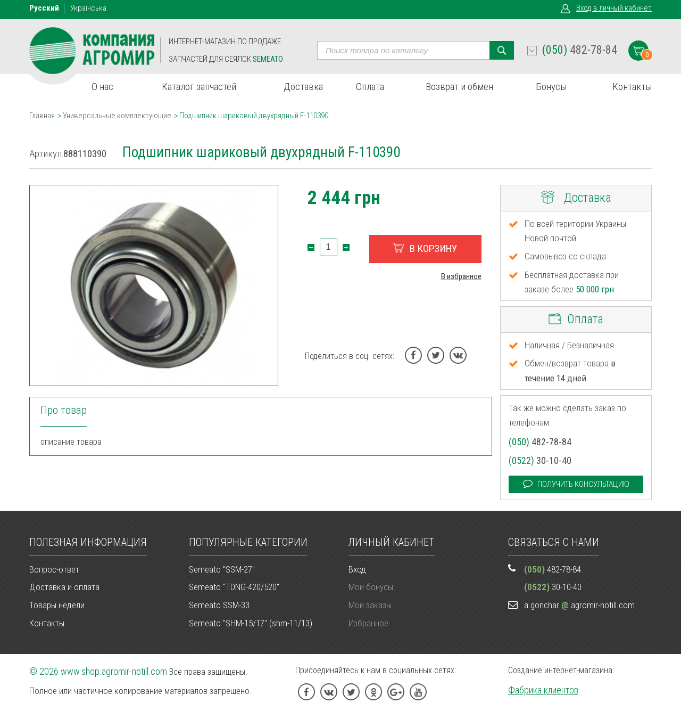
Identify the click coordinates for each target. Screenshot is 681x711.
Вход (614, 8)
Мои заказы (370, 605)
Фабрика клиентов (543, 690)
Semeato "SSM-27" (222, 569)
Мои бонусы (370, 587)
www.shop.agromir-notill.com (114, 671)
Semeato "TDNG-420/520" (234, 587)
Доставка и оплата (64, 587)
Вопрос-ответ (54, 569)
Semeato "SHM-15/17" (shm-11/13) (250, 623)
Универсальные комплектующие (117, 115)
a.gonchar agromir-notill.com (579, 605)
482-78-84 (579, 49)
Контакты (46, 623)
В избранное (461, 276)
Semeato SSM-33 (219, 605)
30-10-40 (540, 460)
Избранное (368, 623)
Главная (42, 115)
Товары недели (57, 605)
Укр (88, 8)
